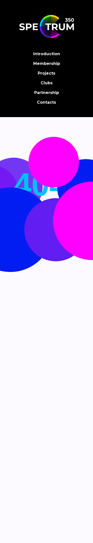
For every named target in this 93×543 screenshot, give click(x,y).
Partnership (46, 92)
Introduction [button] (46, 53)
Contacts (46, 102)
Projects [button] (46, 73)
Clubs (47, 83)
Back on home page (47, 242)
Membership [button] (46, 63)
